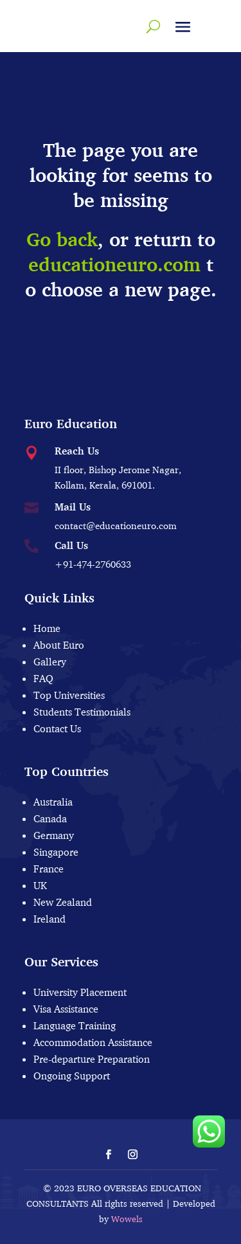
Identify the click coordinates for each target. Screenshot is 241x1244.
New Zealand (62, 902)
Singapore (55, 851)
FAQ (43, 678)
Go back (62, 239)
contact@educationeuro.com (116, 525)
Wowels (127, 1219)
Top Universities (69, 695)
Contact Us (57, 728)
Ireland (49, 918)
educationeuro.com (114, 264)
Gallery (49, 661)
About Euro (58, 644)
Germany (53, 835)
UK (40, 885)
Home (46, 628)
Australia (53, 801)
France (48, 868)
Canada (50, 818)
